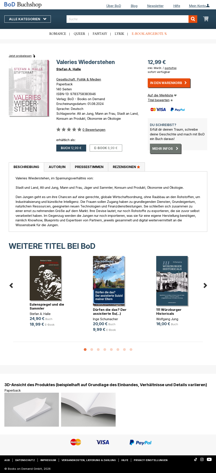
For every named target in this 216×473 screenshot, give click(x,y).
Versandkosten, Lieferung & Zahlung (89, 460)
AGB (7, 460)
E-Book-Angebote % (149, 34)
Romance (57, 34)
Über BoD (113, 6)
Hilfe (176, 6)
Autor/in (57, 167)
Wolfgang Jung (167, 319)
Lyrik (119, 34)
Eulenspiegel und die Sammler (47, 306)
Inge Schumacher (105, 319)
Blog (134, 6)
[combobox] (132, 19)
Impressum (48, 460)
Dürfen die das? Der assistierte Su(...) (110, 312)
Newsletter (155, 6)
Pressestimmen (89, 167)
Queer (79, 34)
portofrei (171, 68)
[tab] (26, 167)
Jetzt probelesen (20, 55)
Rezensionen (126, 166)
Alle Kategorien (27, 19)
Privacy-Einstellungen (151, 460)
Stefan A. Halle (68, 69)
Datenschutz (25, 460)
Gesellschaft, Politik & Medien (78, 79)
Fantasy (100, 34)
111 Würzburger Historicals (169, 312)
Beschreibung (26, 167)
